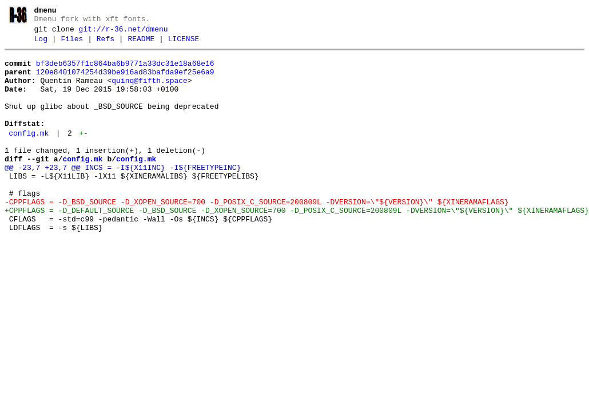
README (141, 44)
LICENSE (184, 44)
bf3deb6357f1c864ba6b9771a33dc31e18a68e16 (125, 70)
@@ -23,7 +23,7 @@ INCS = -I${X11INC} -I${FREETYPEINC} (123, 193)
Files (72, 44)
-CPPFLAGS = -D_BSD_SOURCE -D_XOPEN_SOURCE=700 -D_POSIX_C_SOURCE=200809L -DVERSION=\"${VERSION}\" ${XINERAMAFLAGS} (256, 234)
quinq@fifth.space (150, 91)
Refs (105, 44)
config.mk (29, 154)
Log (40, 44)
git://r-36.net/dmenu (123, 32)
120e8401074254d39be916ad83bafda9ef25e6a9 (125, 81)
